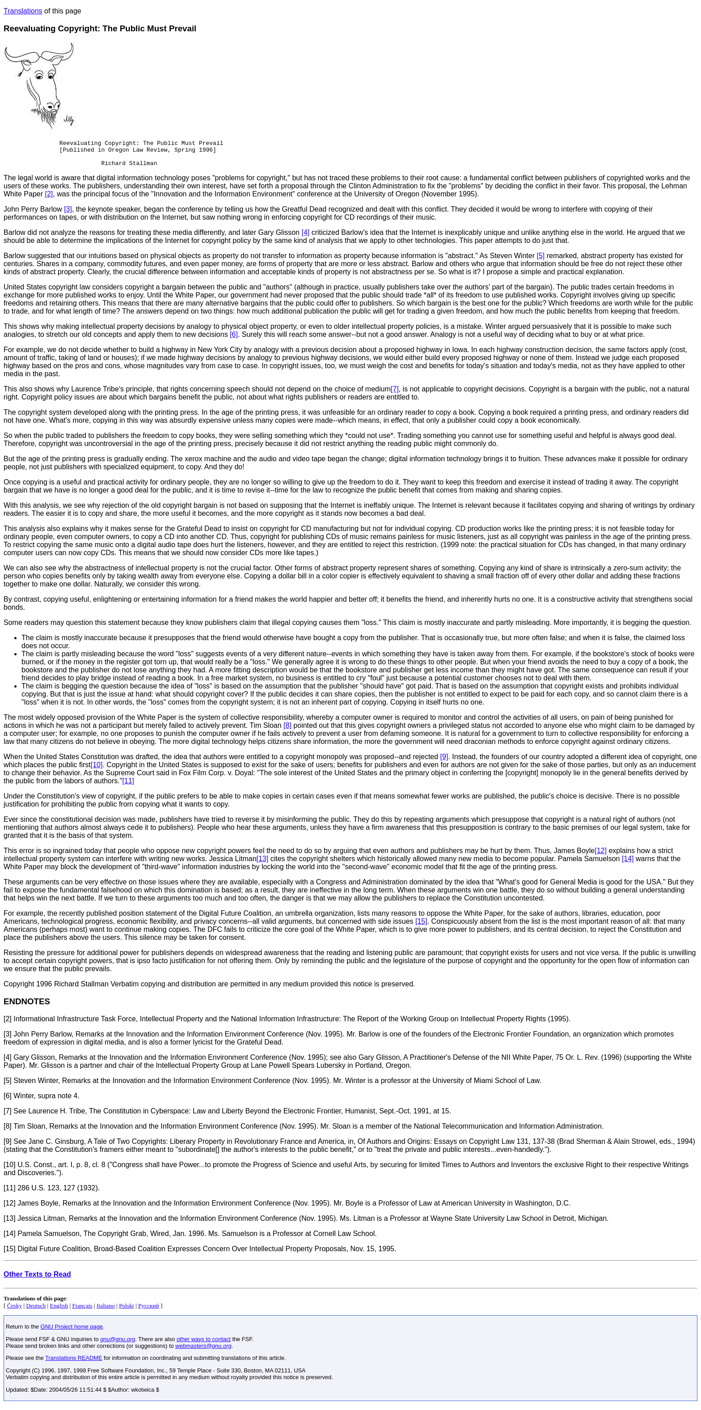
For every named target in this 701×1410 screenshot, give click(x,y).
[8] (287, 731)
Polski (126, 1311)
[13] (263, 864)
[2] (49, 199)
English (59, 1311)
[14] (628, 864)
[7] (395, 394)
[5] (540, 261)
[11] (128, 786)
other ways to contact (204, 1344)
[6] (234, 340)
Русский (148, 1311)
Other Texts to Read (37, 1279)
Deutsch (36, 1311)
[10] (97, 770)
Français (82, 1311)
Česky (14, 1311)
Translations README (73, 1363)
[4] (305, 238)
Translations (23, 11)
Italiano (106, 1311)
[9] (444, 762)
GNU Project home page (72, 1332)
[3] (68, 214)
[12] (601, 856)
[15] (421, 926)
